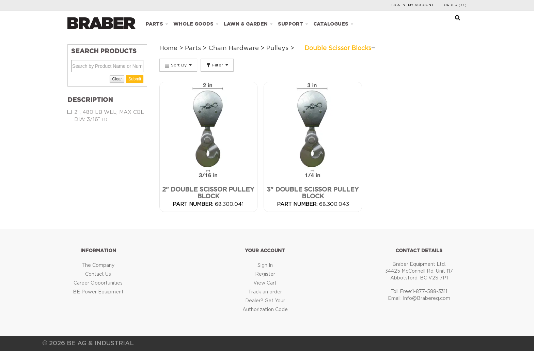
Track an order (265, 292)
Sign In (398, 5)
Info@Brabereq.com (426, 298)
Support (290, 24)
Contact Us (98, 274)
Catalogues (330, 24)
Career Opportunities (98, 283)
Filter (217, 65)
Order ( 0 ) (455, 5)
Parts (154, 24)
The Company (98, 265)
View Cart (265, 283)
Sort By (178, 65)
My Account (421, 5)
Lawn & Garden (246, 24)
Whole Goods (193, 24)
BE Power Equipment (98, 292)
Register (265, 274)
